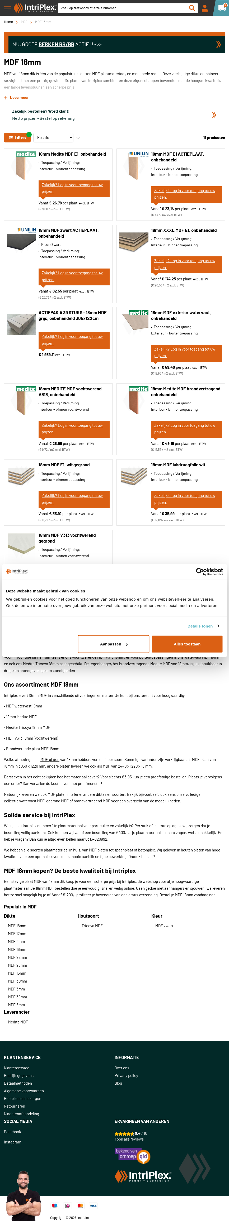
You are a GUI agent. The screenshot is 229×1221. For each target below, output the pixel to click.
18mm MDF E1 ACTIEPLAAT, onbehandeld (177, 157)
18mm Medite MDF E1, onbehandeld (72, 154)
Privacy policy (126, 1076)
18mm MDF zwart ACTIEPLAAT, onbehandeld (69, 233)
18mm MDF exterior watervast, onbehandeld (181, 315)
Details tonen (200, 626)
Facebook (12, 1132)
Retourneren (14, 1106)
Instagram (12, 1142)
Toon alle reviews (129, 1139)
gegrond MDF (57, 801)
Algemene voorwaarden (24, 1091)
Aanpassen (114, 644)
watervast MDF (31, 801)
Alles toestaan (187, 644)
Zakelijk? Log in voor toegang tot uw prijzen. (72, 188)
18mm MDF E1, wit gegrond (64, 465)
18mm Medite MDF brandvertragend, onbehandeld (186, 392)
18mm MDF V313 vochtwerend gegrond (67, 538)
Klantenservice (16, 1068)
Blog (118, 1083)
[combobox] (128, 8)
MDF (24, 22)
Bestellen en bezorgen (22, 1099)
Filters (19, 136)
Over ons (122, 1068)
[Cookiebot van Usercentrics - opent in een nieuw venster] (200, 572)
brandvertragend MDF (92, 801)
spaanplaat (123, 850)
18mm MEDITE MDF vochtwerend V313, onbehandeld (70, 392)
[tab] (59, 1058)
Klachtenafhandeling (21, 1114)
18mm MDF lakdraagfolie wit (178, 465)
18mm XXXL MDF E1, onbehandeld (184, 230)
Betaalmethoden (18, 1083)
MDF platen (49, 760)
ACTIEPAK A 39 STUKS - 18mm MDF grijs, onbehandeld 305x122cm (73, 315)
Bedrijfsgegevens (19, 1076)
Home (8, 22)
